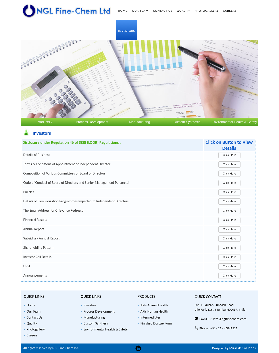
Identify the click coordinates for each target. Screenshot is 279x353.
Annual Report (33, 229)
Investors (89, 305)
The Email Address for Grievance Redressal (53, 210)
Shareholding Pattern (38, 247)
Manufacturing (94, 317)
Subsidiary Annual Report (41, 238)
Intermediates (150, 317)
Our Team (33, 311)
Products (44, 122)
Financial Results (35, 220)
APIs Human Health (154, 311)
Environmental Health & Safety (105, 329)
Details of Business (36, 155)
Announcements (35, 275)
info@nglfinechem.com (229, 319)
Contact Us (34, 317)
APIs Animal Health (154, 305)
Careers (32, 335)
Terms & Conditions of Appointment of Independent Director (66, 164)
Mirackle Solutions (242, 348)
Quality (32, 323)
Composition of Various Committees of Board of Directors (64, 173)
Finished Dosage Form (156, 323)
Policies (28, 192)
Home (31, 305)
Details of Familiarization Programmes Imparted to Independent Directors (76, 201)
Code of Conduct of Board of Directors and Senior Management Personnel (76, 182)
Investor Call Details (37, 257)
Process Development (99, 311)
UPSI (26, 266)
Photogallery (36, 329)
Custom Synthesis (96, 323)
